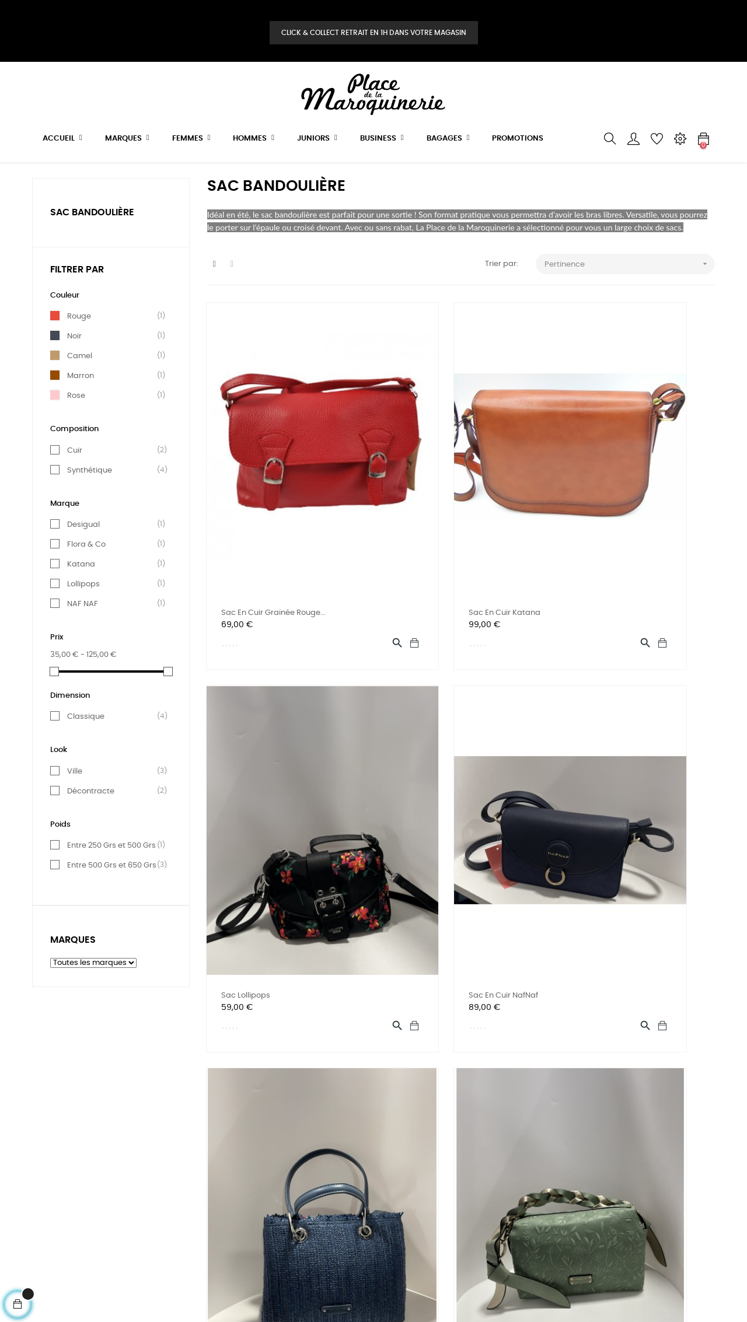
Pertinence (629, 295)
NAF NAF (113, 635)
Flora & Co (113, 576)
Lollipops (113, 615)
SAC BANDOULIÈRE (92, 243)
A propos (49, 1187)
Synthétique (113, 501)
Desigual (113, 556)
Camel (113, 387)
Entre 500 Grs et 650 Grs (113, 896)
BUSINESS (166, 1187)
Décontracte (113, 822)
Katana (113, 595)
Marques (73, 971)
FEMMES (164, 1124)
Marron (113, 407)
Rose (113, 427)
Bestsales (167, 1229)
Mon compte (289, 1166)
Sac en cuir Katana (433, 551)
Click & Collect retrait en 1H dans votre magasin (373, 32)
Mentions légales (63, 1166)
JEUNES (162, 1166)
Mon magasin (291, 1187)
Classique (113, 748)
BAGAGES (166, 1208)
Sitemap (48, 1208)
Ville (113, 803)
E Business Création (273, 1289)
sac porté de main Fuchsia (446, 842)
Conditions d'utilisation (74, 1145)
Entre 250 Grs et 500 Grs (113, 877)
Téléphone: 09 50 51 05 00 (312, 1124)
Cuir (113, 481)
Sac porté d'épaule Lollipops (624, 842)
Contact (281, 1145)
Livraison (48, 1124)
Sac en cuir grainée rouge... (274, 551)
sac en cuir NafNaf (256, 842)
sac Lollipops (596, 551)
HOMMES (165, 1145)
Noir (113, 367)
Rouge (113, 347)
